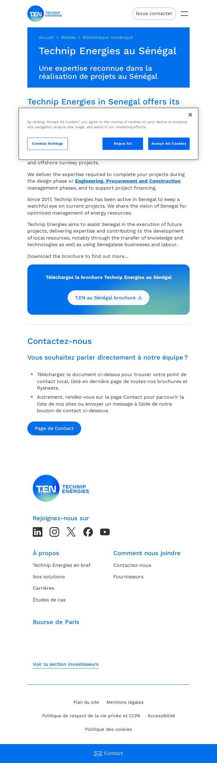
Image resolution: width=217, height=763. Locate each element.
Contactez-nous (132, 565)
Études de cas (49, 600)
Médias (68, 37)
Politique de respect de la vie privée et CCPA (91, 715)
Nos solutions (49, 576)
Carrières (43, 588)
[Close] (190, 115)
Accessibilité (161, 715)
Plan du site (86, 702)
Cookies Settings (47, 143)
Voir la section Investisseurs (66, 664)
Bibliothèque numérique (108, 37)
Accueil (46, 37)
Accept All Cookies (168, 143)
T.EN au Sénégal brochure (108, 298)
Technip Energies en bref (61, 565)
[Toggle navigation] (184, 14)
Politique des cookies (108, 729)
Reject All (123, 143)
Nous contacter (154, 13)
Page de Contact (54, 428)
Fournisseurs (128, 576)
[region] (108, 134)
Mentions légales (125, 702)
